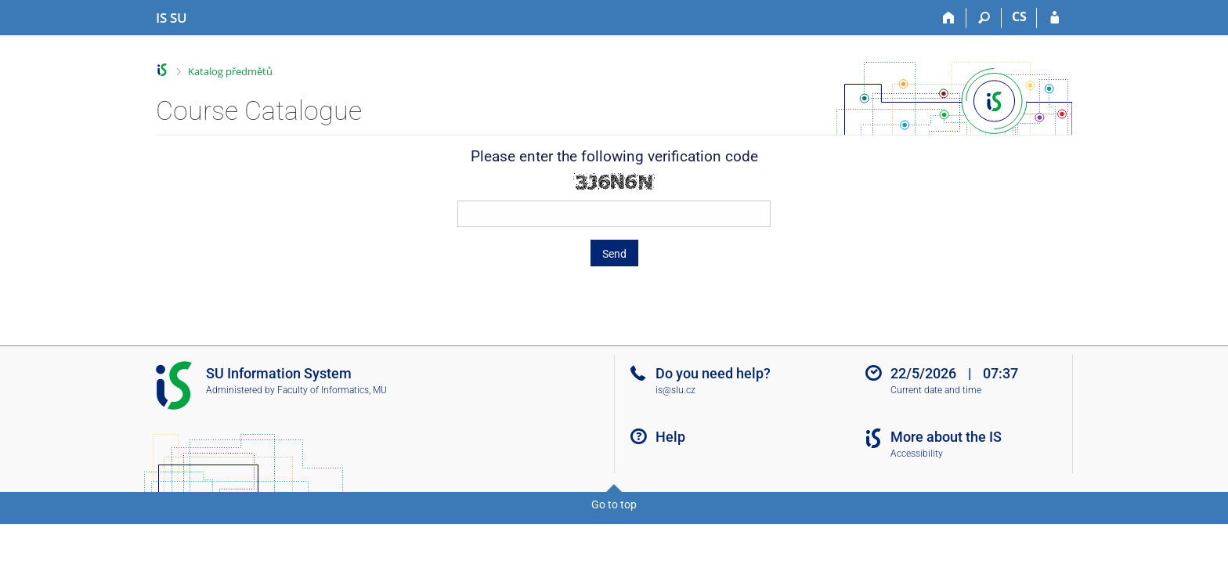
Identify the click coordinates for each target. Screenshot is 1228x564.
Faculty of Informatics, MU (332, 390)
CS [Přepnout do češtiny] (1019, 16)
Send (614, 254)
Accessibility (916, 453)
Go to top (614, 504)
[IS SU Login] (1054, 18)
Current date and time (935, 390)
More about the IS (946, 436)
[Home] (948, 18)
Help (670, 436)
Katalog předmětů (230, 71)
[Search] (984, 18)
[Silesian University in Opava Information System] (171, 18)
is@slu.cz (675, 390)
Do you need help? (713, 373)
